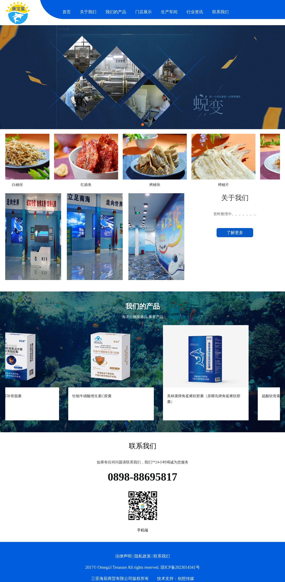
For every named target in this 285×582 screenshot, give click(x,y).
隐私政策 (142, 556)
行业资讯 (195, 12)
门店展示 (143, 12)
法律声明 (123, 556)
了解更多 (235, 232)
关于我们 (88, 12)
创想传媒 (186, 578)
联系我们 (220, 12)
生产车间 (169, 12)
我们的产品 (116, 12)
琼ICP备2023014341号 (180, 567)
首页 (66, 12)
